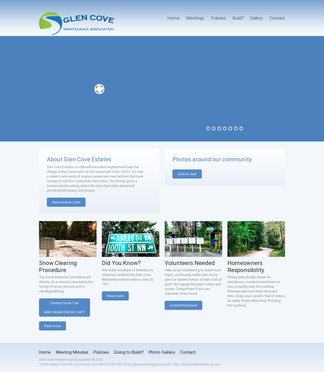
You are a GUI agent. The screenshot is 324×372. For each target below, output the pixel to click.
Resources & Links (66, 202)
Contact (277, 18)
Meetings (195, 18)
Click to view (187, 174)
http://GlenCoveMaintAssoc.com (196, 364)
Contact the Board (183, 305)
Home (173, 18)
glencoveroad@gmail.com (151, 364)
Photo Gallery (162, 352)
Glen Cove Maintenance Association (65, 360)
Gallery (256, 18)
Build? (238, 18)
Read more (52, 326)
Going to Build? (129, 352)
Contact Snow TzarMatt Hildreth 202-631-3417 (64, 307)
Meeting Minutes (72, 352)
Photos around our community (212, 159)
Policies (218, 18)
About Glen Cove (68, 159)
